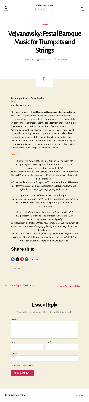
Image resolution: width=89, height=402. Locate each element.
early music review (44, 5)
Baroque (17, 269)
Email (48, 343)
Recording (44, 25)
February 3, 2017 (45, 60)
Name (13, 343)
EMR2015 (29, 60)
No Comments (62, 60)
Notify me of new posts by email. (24, 366)
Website (14, 354)
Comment (15, 320)
